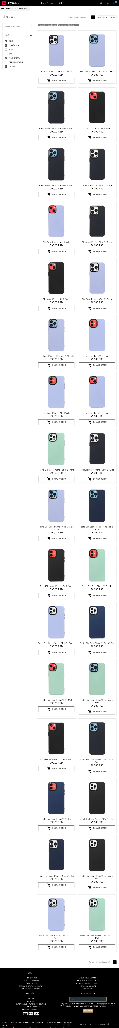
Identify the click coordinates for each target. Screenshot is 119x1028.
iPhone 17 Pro (31, 978)
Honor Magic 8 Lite (88, 986)
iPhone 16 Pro (31, 983)
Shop (62, 3)
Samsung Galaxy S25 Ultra (31, 986)
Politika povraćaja (31, 1009)
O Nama (31, 999)
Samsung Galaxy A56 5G (88, 978)
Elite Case (23, 9)
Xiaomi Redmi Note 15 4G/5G (88, 981)
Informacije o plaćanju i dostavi (31, 1004)
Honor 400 (88, 989)
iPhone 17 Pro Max (31, 981)
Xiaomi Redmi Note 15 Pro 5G (88, 983)
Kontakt (31, 1001)
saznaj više (105, 1024)
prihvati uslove (85, 1024)
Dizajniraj (47, 3)
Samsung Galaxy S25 (31, 989)
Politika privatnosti (31, 1007)
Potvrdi (88, 1011)
